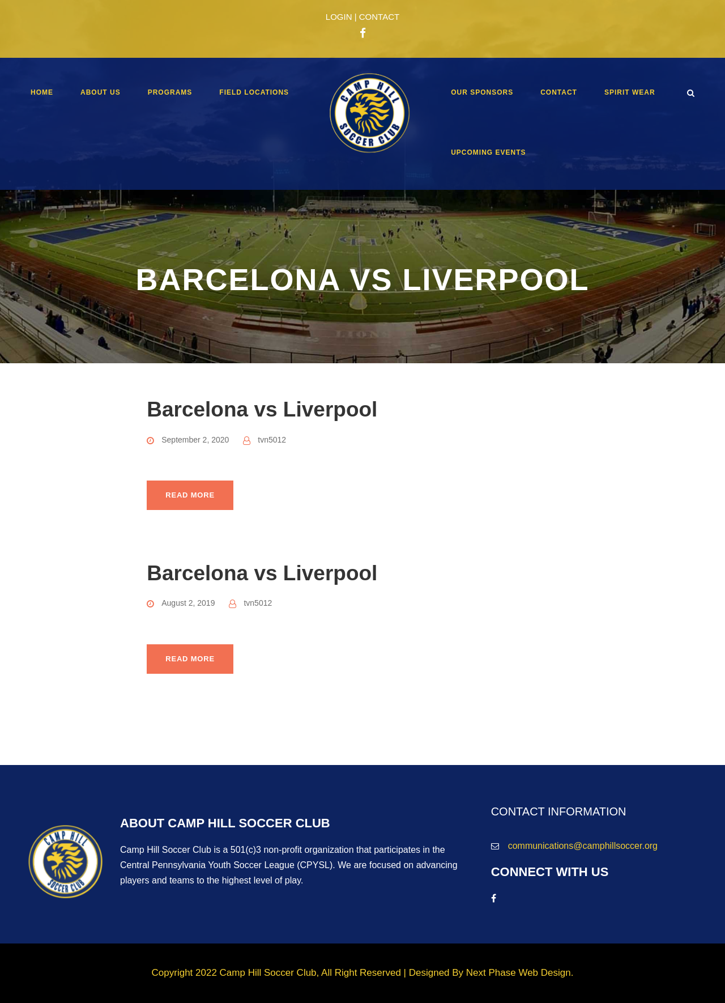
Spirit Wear (629, 92)
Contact (558, 92)
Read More (190, 495)
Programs (170, 92)
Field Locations (254, 92)
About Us (100, 92)
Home (42, 92)
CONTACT (379, 17)
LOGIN (339, 17)
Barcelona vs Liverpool (262, 409)
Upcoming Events (488, 152)
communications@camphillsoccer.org (583, 846)
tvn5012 (272, 439)
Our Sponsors (482, 92)
